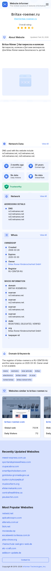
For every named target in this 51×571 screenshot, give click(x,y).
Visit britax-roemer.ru (25, 18)
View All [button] (45, 144)
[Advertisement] (25, 60)
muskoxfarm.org (10, 484)
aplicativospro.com (12, 517)
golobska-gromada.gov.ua (15, 475)
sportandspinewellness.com (16, 462)
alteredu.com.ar (10, 522)
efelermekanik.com (12, 488)
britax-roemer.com (14, 421)
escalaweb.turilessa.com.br (16, 535)
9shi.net (6, 526)
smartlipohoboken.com (14, 470)
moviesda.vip (8, 530)
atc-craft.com (9, 548)
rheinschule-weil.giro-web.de (17, 544)
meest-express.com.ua (14, 457)
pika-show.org (9, 539)
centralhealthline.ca (12, 492)
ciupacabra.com (10, 466)
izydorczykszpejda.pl (13, 479)
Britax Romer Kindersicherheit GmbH (24, 264)
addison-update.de (11, 552)
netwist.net (7, 513)
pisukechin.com (10, 497)
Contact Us (25, 560)
